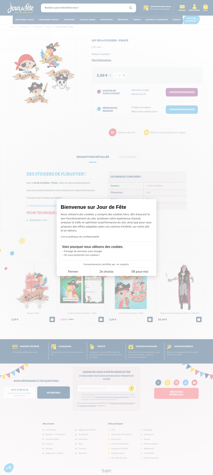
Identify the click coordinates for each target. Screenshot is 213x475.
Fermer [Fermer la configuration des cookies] (73, 271)
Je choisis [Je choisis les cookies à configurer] (106, 271)
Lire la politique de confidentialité (80, 236)
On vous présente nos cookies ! (82, 255)
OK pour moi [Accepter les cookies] (139, 271)
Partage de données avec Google (83, 251)
